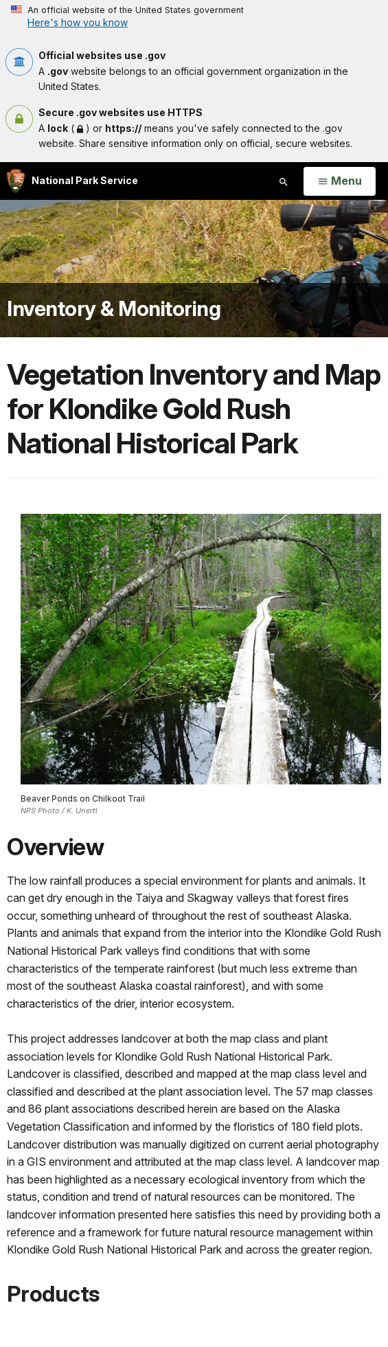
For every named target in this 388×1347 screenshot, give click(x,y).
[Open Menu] (340, 181)
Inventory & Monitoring (113, 308)
